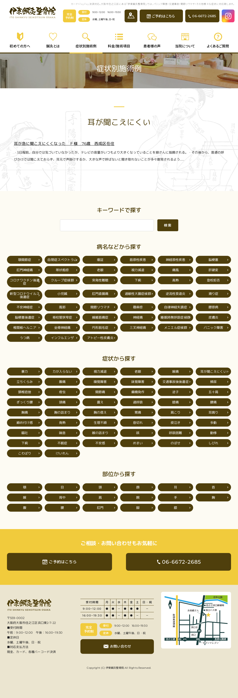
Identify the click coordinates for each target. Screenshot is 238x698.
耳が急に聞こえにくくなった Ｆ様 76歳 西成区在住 (64, 143)
